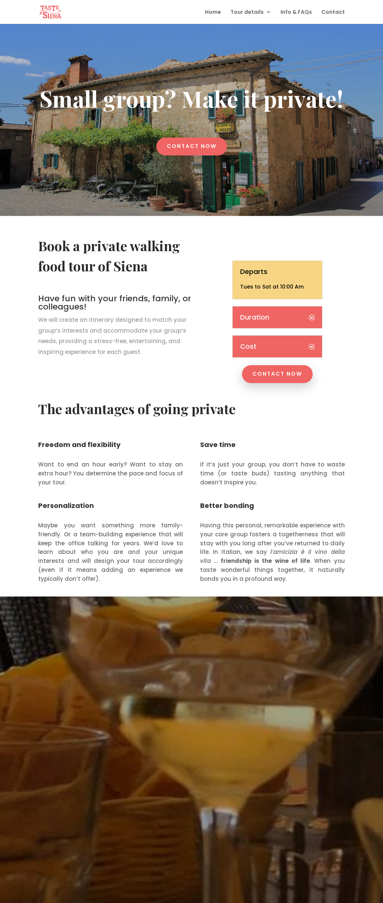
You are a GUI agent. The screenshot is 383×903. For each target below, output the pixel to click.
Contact (333, 12)
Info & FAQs (296, 12)
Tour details (247, 12)
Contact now (192, 144)
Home (213, 12)
